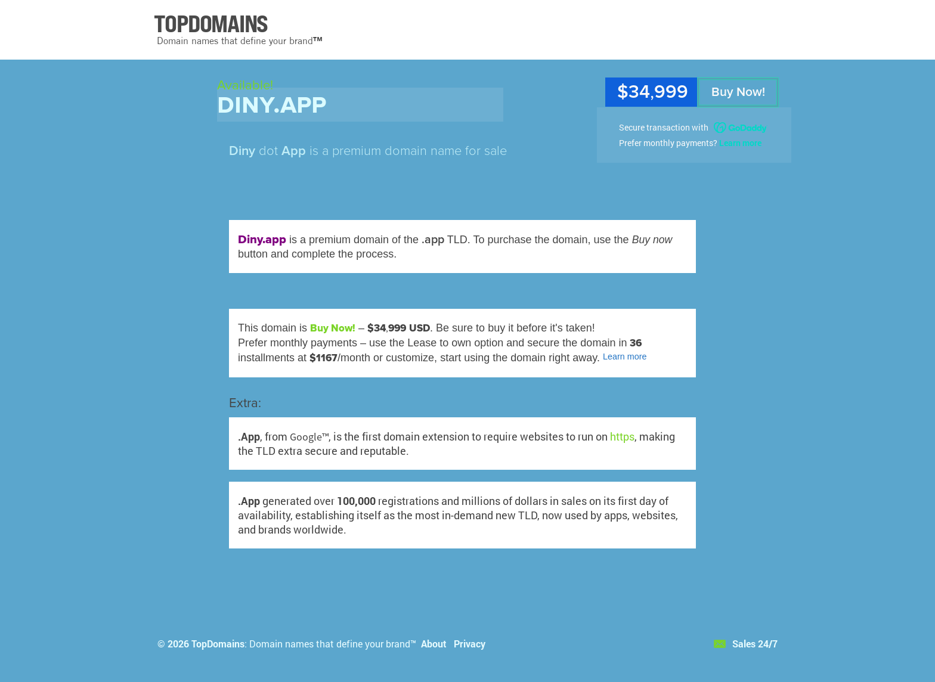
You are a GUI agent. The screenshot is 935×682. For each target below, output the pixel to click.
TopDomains (217, 643)
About (434, 643)
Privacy (469, 643)
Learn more (740, 142)
